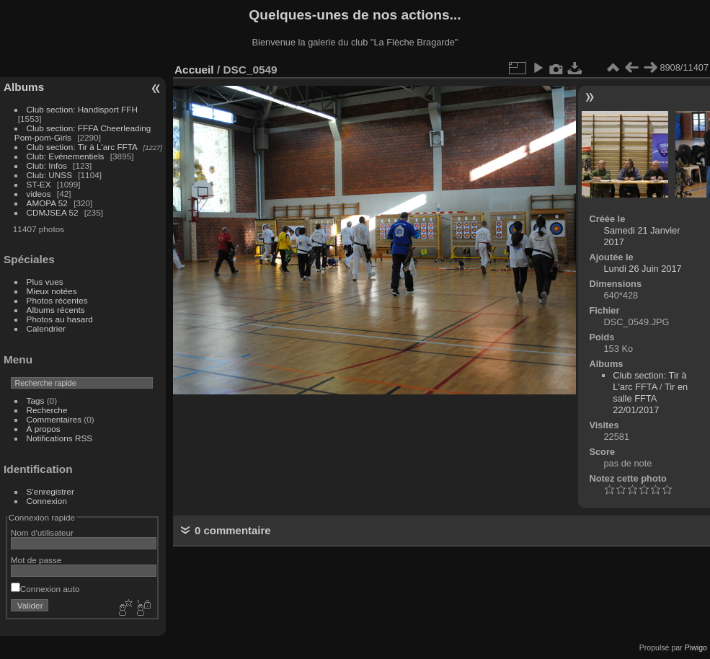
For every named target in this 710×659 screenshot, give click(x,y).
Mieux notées (52, 291)
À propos (44, 428)
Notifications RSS (60, 438)
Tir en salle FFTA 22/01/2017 (650, 398)
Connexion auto (45, 588)
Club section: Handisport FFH (82, 109)
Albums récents (56, 309)
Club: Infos (47, 165)
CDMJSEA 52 (53, 212)
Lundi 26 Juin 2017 (642, 268)
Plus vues (45, 281)
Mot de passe (36, 560)
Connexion (47, 500)
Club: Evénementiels (66, 156)
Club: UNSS (49, 175)
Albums (24, 87)
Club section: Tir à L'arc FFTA (82, 146)
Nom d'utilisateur (42, 532)
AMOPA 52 (47, 203)
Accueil (194, 69)
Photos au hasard (60, 319)
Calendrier (46, 328)
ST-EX (39, 184)
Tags (36, 400)
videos (39, 193)
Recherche (47, 410)
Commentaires (54, 419)
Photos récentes (57, 300)
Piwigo (696, 647)
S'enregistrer (50, 491)
